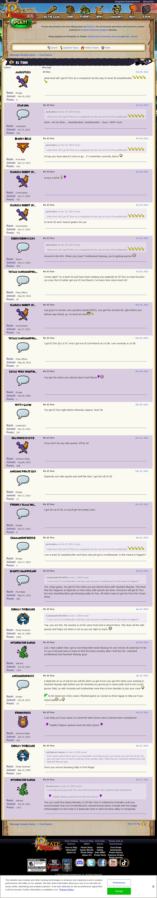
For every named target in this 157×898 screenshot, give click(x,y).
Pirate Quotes (116, 857)
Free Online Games (71, 842)
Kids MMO (100, 852)
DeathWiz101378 (23, 438)
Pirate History (116, 852)
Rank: (10, 92)
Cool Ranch (45, 55)
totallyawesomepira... (23, 272)
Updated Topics (71, 47)
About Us (71, 852)
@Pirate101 (93, 36)
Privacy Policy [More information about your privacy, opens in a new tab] (66, 891)
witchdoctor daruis (23, 643)
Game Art (86, 855)
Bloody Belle (23, 139)
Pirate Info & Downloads (116, 842)
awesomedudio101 (23, 676)
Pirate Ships (87, 852)
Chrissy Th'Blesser (23, 610)
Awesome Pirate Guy (23, 471)
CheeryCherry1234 (23, 239)
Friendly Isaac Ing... (23, 505)
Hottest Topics (92, 47)
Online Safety (100, 848)
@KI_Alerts (131, 36)
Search (54, 47)
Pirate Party (100, 855)
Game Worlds (87, 850)
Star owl (23, 106)
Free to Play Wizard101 (71, 848)
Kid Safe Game (100, 842)
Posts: (10, 99)
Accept (119, 893)
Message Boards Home (23, 55)
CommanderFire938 (23, 538)
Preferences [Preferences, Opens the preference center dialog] (119, 884)
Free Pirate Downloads (115, 848)
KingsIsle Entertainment (127, 1)
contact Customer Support (94, 30)
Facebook (105, 36)
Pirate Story (87, 847)
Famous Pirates (116, 855)
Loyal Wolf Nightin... (23, 372)
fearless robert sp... (23, 172)
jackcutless (23, 72)
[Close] (153, 888)
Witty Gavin (23, 405)
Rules (108, 47)
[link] (80, 865)
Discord (91, 26)
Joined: (11, 96)
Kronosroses (23, 713)
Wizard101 (148, 1)
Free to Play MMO (87, 842)
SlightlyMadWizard (23, 571)
